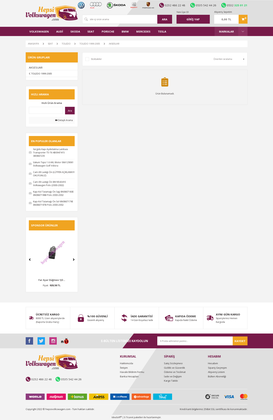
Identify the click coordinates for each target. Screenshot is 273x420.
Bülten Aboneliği (217, 376)
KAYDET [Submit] (240, 341)
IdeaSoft (117, 417)
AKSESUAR (114, 43)
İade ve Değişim (173, 376)
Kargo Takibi (171, 380)
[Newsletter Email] (202, 340)
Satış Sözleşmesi (173, 363)
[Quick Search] (46, 110)
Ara (70, 110)
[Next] (74, 259)
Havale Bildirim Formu (132, 372)
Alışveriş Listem (216, 372)
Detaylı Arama (64, 120)
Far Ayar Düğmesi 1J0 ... (51, 280)
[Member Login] (193, 19)
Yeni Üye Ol (183, 12)
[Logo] (52, 13)
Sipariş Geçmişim (217, 367)
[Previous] (30, 259)
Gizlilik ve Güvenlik (174, 367)
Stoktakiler (96, 59)
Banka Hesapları (129, 376)
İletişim (124, 367)
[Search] (127, 19)
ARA (164, 19)
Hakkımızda (126, 363)
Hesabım (213, 363)
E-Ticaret (128, 417)
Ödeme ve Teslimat (175, 372)
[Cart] (230, 19)
